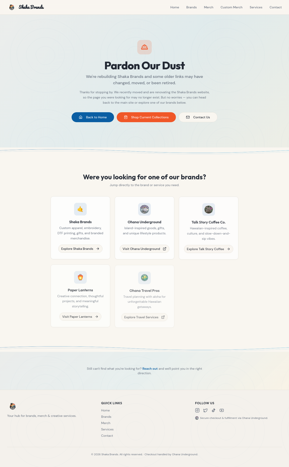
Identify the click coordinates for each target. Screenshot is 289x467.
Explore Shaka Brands (80, 250)
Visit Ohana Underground (144, 251)
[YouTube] (221, 410)
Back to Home (93, 117)
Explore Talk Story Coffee (209, 252)
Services (256, 7)
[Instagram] (197, 410)
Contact (276, 7)
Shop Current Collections (146, 117)
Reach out (150, 370)
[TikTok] (213, 410)
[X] (205, 410)
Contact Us (198, 117)
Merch (208, 7)
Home (174, 7)
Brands (191, 7)
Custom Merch (231, 7)
